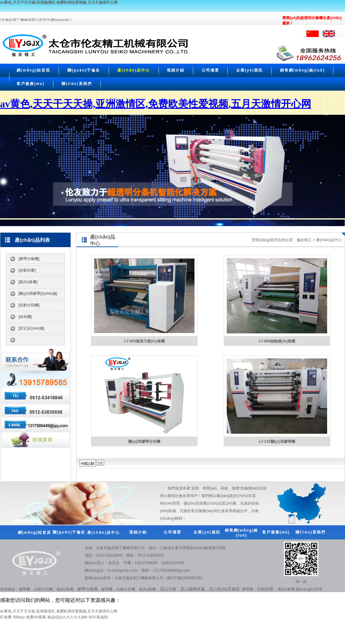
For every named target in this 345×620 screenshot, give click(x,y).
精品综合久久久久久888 (67, 617)
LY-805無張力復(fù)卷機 (144, 341)
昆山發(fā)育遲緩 (224, 589)
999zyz (19, 617)
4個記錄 (87, 463)
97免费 (6, 617)
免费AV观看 (36, 617)
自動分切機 (43, 589)
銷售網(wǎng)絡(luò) (302, 70)
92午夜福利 (98, 617)
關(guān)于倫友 (83, 70)
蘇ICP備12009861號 (184, 578)
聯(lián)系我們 (76, 84)
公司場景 (210, 70)
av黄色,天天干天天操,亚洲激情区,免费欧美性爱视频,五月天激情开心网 (59, 2)
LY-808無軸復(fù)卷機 (276, 341)
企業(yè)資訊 (249, 70)
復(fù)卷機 (64, 589)
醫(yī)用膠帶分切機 (144, 441)
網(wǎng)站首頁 (33, 70)
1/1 (100, 463)
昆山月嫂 (168, 589)
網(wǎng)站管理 (308, 589)
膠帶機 (24, 589)
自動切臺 (265, 589)
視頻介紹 (175, 70)
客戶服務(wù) (31, 84)
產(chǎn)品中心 (133, 70)
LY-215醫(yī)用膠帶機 (277, 441)
